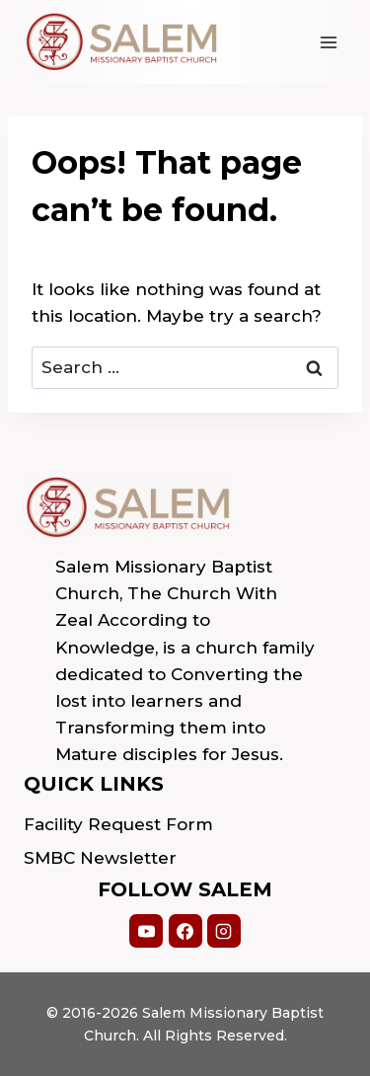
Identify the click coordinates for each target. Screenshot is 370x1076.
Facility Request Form (118, 824)
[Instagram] (224, 931)
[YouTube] (146, 931)
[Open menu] (328, 42)
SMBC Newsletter (100, 858)
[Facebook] (185, 931)
